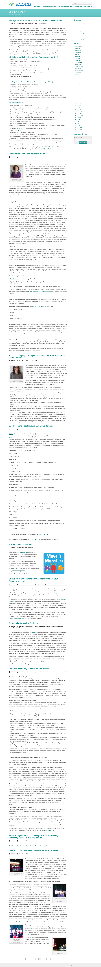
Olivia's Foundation (55, 626)
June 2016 (77, 76)
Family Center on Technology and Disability (54, 671)
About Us (37, 6)
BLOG (13, 14)
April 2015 (77, 98)
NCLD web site (47, 149)
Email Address (78, 137)
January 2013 (78, 129)
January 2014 (78, 110)
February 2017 (79, 62)
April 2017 (77, 58)
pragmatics (43, 360)
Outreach (77, 29)
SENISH (11, 434)
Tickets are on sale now (20, 618)
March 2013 (78, 125)
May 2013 (77, 121)
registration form (43, 534)
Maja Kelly (34, 539)
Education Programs (65, 6)
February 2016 (79, 84)
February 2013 (79, 127)
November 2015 (79, 90)
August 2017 (78, 52)
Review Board (33, 632)
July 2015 (77, 94)
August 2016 (78, 72)
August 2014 (78, 106)
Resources (78, 6)
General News (78, 25)
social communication (50, 360)
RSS (83, 965)
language (38, 360)
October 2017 (78, 50)
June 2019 (77, 48)
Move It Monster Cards (18, 570)
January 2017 (78, 64)
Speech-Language (79, 39)
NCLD (37, 23)
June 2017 (77, 56)
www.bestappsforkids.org (38, 306)
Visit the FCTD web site (48, 830)
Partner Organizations (80, 31)
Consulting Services (49, 6)
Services (60, 965)
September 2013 (79, 116)
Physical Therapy (79, 33)
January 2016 (78, 86)
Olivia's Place (21, 23)
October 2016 (78, 68)
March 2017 (78, 60)
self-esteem (17, 130)
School (77, 37)
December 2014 (79, 102)
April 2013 (77, 123)
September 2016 (79, 70)
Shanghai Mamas (24, 552)
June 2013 (77, 119)
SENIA (11, 438)
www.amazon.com (35, 291)
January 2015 (78, 100)
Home (10, 14)
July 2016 (77, 74)
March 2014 (78, 108)
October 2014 (78, 104)
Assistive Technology (40, 671)
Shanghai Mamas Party (41, 584)
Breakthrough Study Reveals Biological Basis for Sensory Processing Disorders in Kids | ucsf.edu (35, 846)
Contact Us (88, 6)
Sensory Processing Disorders (42, 840)
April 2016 (77, 80)
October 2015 (78, 92)
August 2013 (78, 117)
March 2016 (78, 82)
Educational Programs (80, 23)
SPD (50, 840)
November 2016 (79, 66)
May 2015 (77, 96)
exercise (38, 156)
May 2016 (77, 78)
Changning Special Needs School (43, 626)
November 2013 (79, 112)
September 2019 (79, 46)
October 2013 (78, 114)
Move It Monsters (43, 156)
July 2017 (77, 54)
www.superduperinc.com (48, 291)
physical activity (51, 156)
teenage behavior (42, 23)
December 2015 (79, 88)
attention (25, 108)
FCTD (65, 671)
